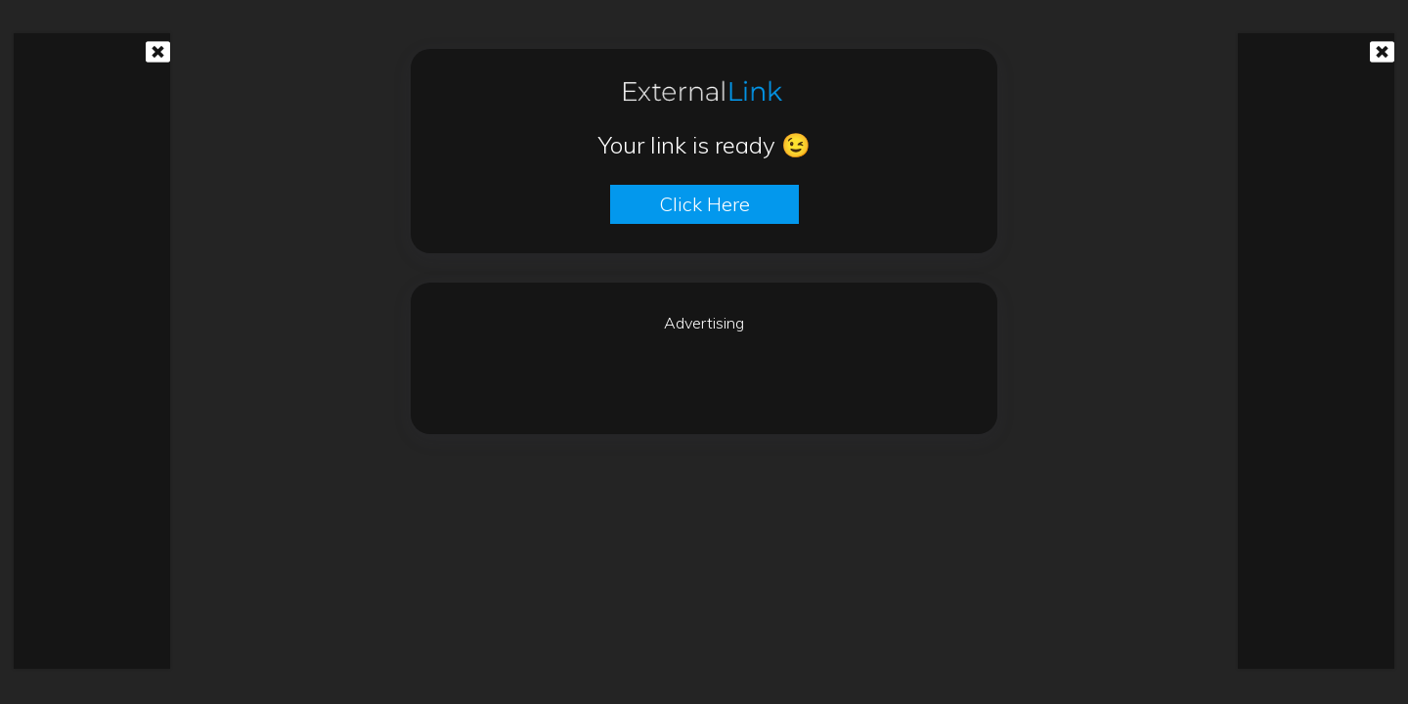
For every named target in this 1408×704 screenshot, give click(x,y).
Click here (704, 204)
